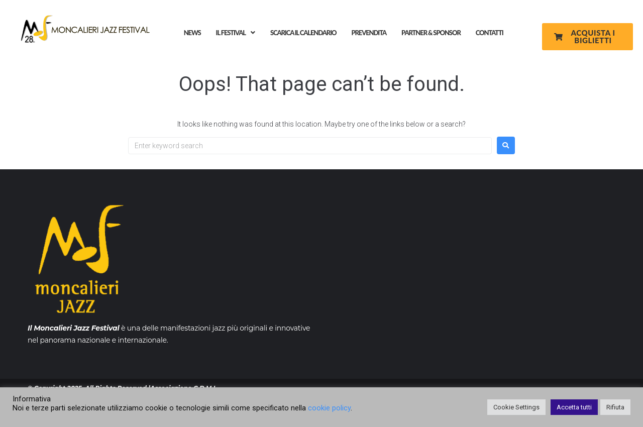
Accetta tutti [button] (574, 407)
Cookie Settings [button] (516, 407)
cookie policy (329, 407)
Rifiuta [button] (615, 407)
